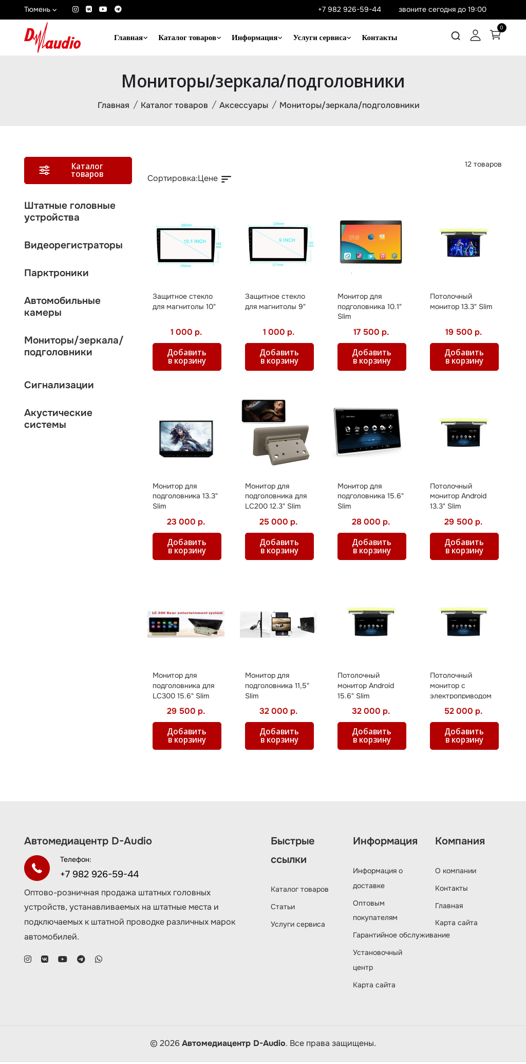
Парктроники (56, 274)
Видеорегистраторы (73, 246)
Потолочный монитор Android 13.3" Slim (458, 497)
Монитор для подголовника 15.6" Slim (370, 497)
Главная (128, 37)
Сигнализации (59, 386)
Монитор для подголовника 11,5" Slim (277, 687)
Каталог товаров (187, 37)
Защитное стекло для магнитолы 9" (275, 303)
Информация (254, 37)
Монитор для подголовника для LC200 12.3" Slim (276, 497)
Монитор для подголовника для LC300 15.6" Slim (183, 687)
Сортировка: (172, 179)
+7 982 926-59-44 (349, 9)
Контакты (379, 37)
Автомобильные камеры (62, 308)
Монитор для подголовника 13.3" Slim (185, 497)
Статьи (283, 908)
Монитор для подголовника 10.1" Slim (369, 307)
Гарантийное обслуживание (401, 937)
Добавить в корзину (188, 358)
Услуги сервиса (319, 37)
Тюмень (40, 9)
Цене (215, 179)
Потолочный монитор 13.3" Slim (461, 303)
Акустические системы (58, 420)
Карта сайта (374, 986)
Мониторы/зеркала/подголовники (349, 106)
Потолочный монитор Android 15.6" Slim (365, 687)
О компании (455, 872)
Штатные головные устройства (70, 213)
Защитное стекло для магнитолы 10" (184, 303)
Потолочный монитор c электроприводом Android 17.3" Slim (461, 692)
